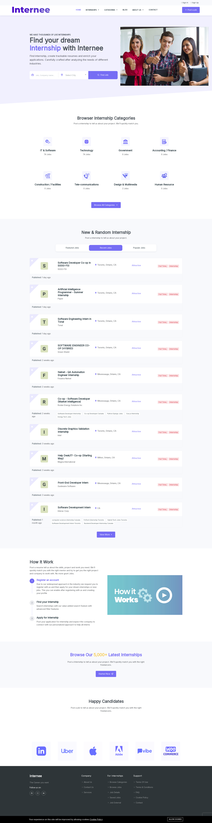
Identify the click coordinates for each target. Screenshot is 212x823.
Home (78, 10)
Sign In (184, 2)
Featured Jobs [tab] (72, 247)
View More (106, 534)
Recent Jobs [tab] (106, 247)
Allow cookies (175, 819)
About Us (86, 782)
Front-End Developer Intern (73, 482)
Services (86, 792)
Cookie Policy (140, 797)
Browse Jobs (114, 787)
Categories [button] (111, 10)
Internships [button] (92, 10)
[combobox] (73, 75)
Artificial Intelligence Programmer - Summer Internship (70, 292)
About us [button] (138, 10)
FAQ (136, 792)
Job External (114, 802)
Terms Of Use (140, 782)
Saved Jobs (114, 797)
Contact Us (87, 787)
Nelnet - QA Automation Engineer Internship (71, 374)
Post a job (191, 10)
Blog (125, 10)
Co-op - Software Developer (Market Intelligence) (74, 400)
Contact (153, 10)
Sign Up (195, 2)
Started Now (106, 674)
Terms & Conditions (143, 787)
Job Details (113, 792)
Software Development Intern (74, 507)
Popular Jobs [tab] (139, 247)
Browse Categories (117, 782)
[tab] (64, 586)
